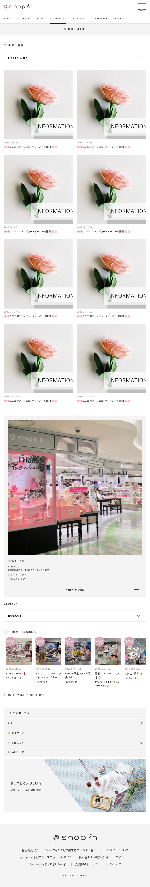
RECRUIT (120, 18)
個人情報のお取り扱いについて (98, 857)
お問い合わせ (90, 850)
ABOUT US (79, 18)
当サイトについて (118, 850)
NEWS (7, 18)
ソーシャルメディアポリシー (46, 864)
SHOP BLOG (58, 18)
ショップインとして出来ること (63, 850)
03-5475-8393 (18, 574)
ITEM (40, 18)
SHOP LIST (24, 18)
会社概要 (27, 850)
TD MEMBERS (100, 18)
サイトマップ (113, 864)
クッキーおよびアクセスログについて (43, 857)
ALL (10, 723)
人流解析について (86, 864)
